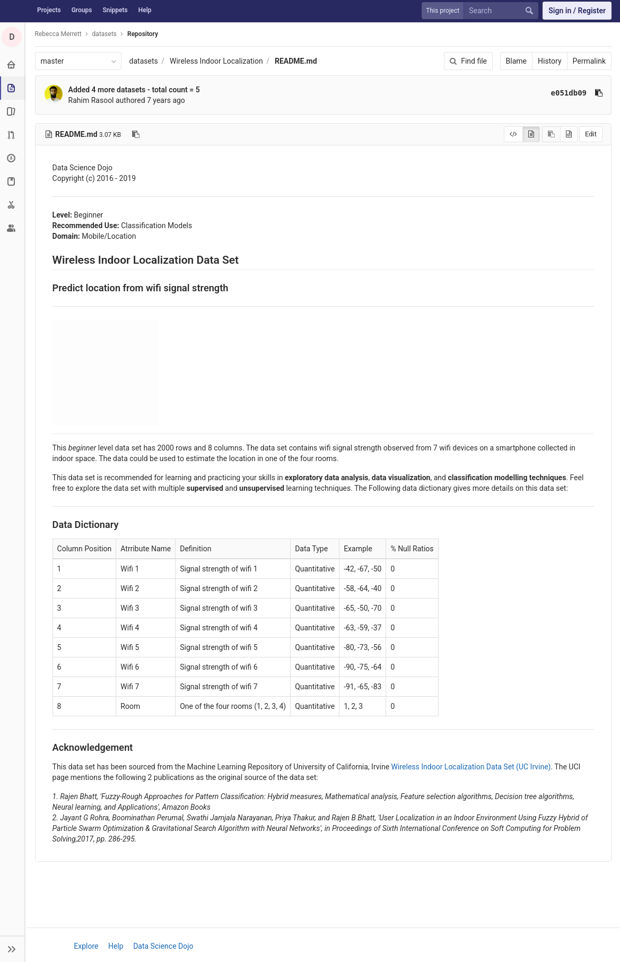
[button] (12, 948)
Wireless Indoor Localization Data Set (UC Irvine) (471, 766)
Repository (142, 34)
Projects (49, 10)
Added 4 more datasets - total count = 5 (134, 89)
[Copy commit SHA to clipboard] (598, 93)
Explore (86, 946)
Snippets (114, 10)
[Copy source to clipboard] (551, 134)
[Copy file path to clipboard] (136, 134)
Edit (591, 134)
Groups (82, 10)
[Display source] (513, 134)
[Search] (503, 11)
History (550, 61)
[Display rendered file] (531, 134)
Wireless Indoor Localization (216, 61)
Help (145, 10)
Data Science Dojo (163, 946)
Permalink (589, 61)
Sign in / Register (577, 10)
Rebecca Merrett (58, 34)
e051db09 (569, 93)
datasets (143, 61)
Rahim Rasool (91, 100)
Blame (516, 61)
